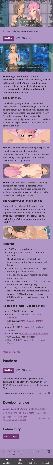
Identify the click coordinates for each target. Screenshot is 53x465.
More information (13, 351)
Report (31, 452)
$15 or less (24, 455)
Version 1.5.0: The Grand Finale (18, 408)
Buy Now (8, 38)
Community (45, 461)
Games (5, 455)
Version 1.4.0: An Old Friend (34, 333)
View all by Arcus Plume (18, 452)
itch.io (5, 452)
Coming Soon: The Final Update (18, 412)
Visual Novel (14, 455)
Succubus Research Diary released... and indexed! (15, 418)
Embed (38, 452)
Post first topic (10, 436)
